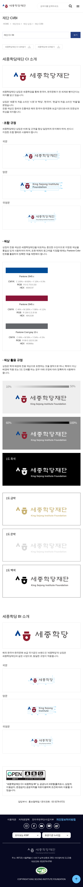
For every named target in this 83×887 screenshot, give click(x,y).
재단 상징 (27, 24)
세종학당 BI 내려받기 (46, 47)
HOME (6, 24)
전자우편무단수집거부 (43, 819)
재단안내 (16, 24)
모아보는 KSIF (22, 835)
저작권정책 (24, 819)
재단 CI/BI (39, 24)
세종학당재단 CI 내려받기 (15, 47)
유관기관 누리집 (52, 835)
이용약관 (11, 819)
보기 (75, 35)
